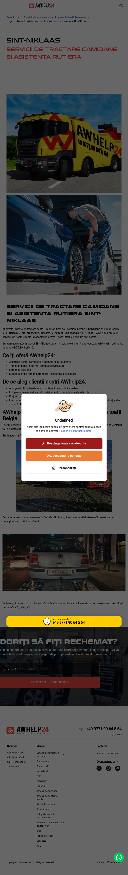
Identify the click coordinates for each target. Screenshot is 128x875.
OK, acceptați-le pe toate (64, 455)
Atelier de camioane (46, 804)
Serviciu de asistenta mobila (47, 798)
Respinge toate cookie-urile (64, 443)
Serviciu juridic (43, 809)
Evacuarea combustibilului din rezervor (50, 824)
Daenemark (42, 766)
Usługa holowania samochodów (45, 816)
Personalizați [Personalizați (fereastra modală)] (64, 468)
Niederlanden (43, 771)
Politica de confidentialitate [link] (75, 430)
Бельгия (41, 786)
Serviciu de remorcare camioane (47, 754)
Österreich (41, 781)
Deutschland (43, 761)
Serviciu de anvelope (46, 791)
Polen (39, 776)
